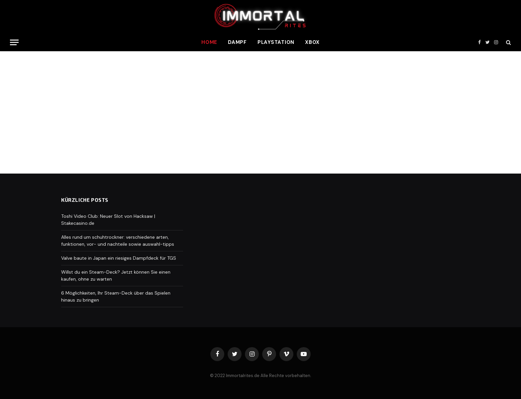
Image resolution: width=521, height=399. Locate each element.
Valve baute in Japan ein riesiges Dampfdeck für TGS (118, 258)
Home (209, 42)
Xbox (312, 42)
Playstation (276, 42)
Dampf (237, 42)
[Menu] (14, 42)
